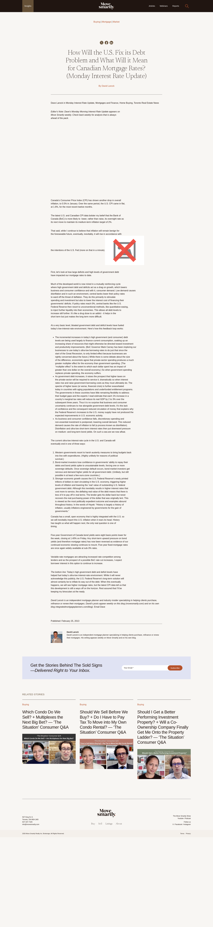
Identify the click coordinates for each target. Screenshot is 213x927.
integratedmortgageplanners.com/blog (74, 696)
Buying (96, 22)
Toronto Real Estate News (146, 193)
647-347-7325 (27, 912)
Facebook (178, 914)
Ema (96, 696)
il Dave (101, 696)
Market (116, 22)
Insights (27, 6)
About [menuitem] (119, 914)
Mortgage (106, 22)
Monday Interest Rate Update (80, 193)
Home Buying (126, 193)
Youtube (181, 908)
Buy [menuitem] (93, 914)
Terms (182, 923)
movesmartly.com (134, 693)
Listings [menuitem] (108, 914)
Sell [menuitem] (100, 914)
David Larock (108, 176)
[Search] (187, 6)
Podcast (188, 908)
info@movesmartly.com (30, 914)
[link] (106, 6)
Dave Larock (57, 193)
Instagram (187, 914)
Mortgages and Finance (106, 193)
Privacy (188, 923)
